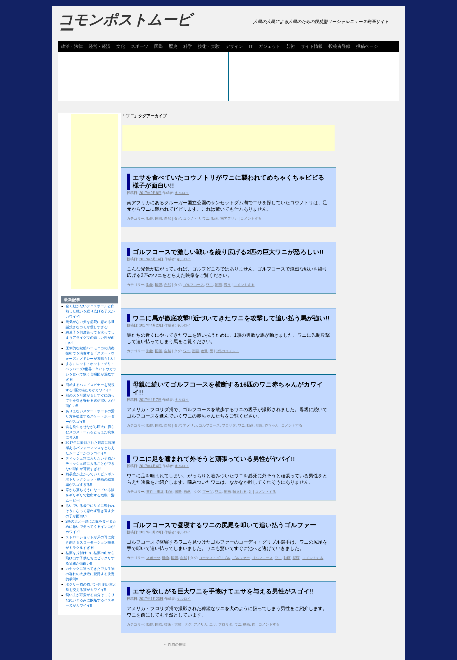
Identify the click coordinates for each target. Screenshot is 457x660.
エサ (212, 624)
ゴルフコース (193, 285)
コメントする (250, 218)
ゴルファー (241, 558)
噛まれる (240, 492)
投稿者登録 (339, 46)
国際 (158, 46)
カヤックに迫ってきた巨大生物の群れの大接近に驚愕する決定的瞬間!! (90, 574)
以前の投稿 (174, 644)
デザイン (234, 46)
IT (251, 46)
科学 (187, 46)
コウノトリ (192, 218)
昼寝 (296, 558)
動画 (214, 218)
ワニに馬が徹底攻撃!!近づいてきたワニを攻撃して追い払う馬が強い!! (231, 318)
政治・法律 (72, 46)
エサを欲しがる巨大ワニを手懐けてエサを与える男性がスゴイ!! (223, 591)
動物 (149, 218)
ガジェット (269, 46)
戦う (227, 285)
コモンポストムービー (124, 25)
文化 (120, 46)
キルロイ (182, 193)
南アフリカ (229, 218)
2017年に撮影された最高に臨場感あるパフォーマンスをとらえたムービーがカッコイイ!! (90, 448)
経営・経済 (99, 46)
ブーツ (207, 492)
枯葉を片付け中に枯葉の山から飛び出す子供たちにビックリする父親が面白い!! (90, 558)
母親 (259, 425)
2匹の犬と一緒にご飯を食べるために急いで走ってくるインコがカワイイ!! (91, 526)
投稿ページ (367, 46)
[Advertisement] (228, 138)
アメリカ (190, 425)
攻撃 (204, 351)
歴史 (173, 46)
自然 (167, 218)
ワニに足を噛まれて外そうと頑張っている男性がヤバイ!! (214, 458)
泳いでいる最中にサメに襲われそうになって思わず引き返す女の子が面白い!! (90, 511)
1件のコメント (227, 351)
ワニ (205, 218)
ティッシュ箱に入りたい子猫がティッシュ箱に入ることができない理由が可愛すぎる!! (90, 463)
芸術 (290, 46)
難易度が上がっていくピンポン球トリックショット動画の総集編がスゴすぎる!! (90, 479)
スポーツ (139, 46)
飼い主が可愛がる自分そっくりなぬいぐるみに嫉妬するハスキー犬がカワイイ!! (90, 600)
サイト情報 (312, 46)
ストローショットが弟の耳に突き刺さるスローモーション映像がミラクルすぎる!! (90, 542)
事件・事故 (155, 492)
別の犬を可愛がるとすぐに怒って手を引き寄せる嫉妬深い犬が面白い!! (90, 400)
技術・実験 (209, 46)
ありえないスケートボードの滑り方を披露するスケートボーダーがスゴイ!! (90, 416)
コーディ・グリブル (214, 558)
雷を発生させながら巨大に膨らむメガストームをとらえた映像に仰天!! (90, 432)
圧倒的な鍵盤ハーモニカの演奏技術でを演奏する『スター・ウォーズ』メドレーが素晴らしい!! (91, 353)
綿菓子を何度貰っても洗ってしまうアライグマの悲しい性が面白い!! (90, 337)
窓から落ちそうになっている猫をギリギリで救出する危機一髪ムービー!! (90, 495)
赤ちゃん (272, 425)
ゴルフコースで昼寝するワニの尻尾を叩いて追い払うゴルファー (224, 525)
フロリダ (229, 425)
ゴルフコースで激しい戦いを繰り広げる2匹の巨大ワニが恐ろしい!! (228, 252)
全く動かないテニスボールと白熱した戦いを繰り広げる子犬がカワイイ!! (90, 311)
